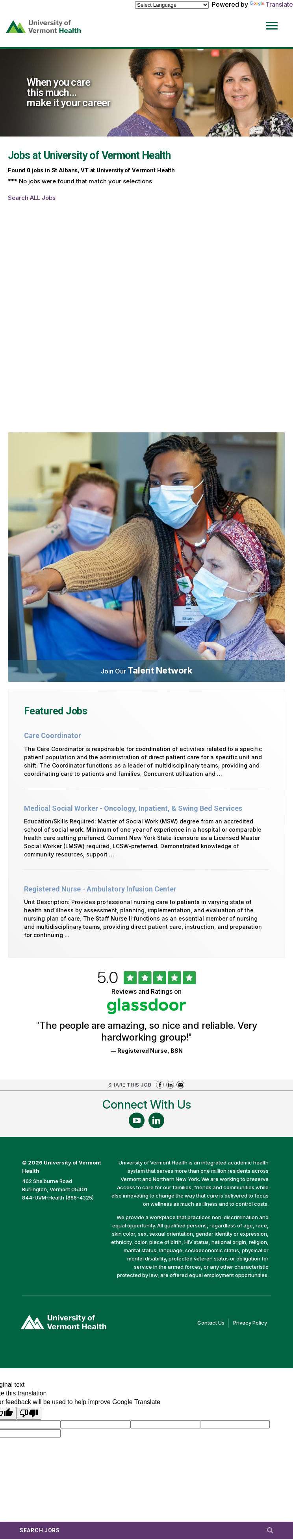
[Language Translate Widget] (172, 5)
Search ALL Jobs (32, 197)
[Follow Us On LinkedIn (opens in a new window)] (156, 1120)
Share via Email (180, 1085)
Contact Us (213, 1323)
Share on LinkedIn (170, 1085)
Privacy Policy (252, 1323)
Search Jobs (40, 1530)
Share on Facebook (160, 1085)
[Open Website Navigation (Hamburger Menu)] (273, 20)
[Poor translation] (28, 1413)
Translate (271, 4)
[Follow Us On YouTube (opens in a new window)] (137, 1120)
